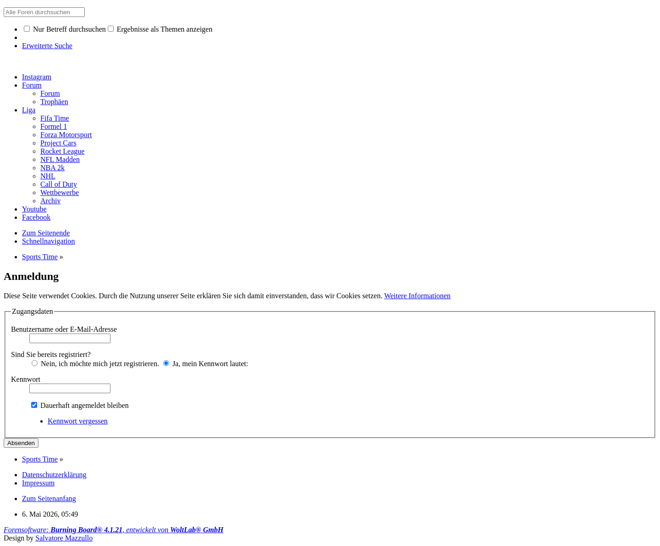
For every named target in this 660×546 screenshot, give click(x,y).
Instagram (36, 77)
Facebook (36, 217)
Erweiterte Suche (47, 46)
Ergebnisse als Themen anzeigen (160, 29)
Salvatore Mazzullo (64, 538)
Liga (28, 110)
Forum (32, 85)
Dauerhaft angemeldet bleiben (80, 405)
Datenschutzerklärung (54, 475)
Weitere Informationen (417, 296)
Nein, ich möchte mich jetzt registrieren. (95, 364)
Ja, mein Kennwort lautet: (205, 364)
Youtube (34, 209)
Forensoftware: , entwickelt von (113, 530)
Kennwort (25, 379)
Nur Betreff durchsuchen (65, 29)
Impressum (38, 483)
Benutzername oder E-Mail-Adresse (64, 329)
